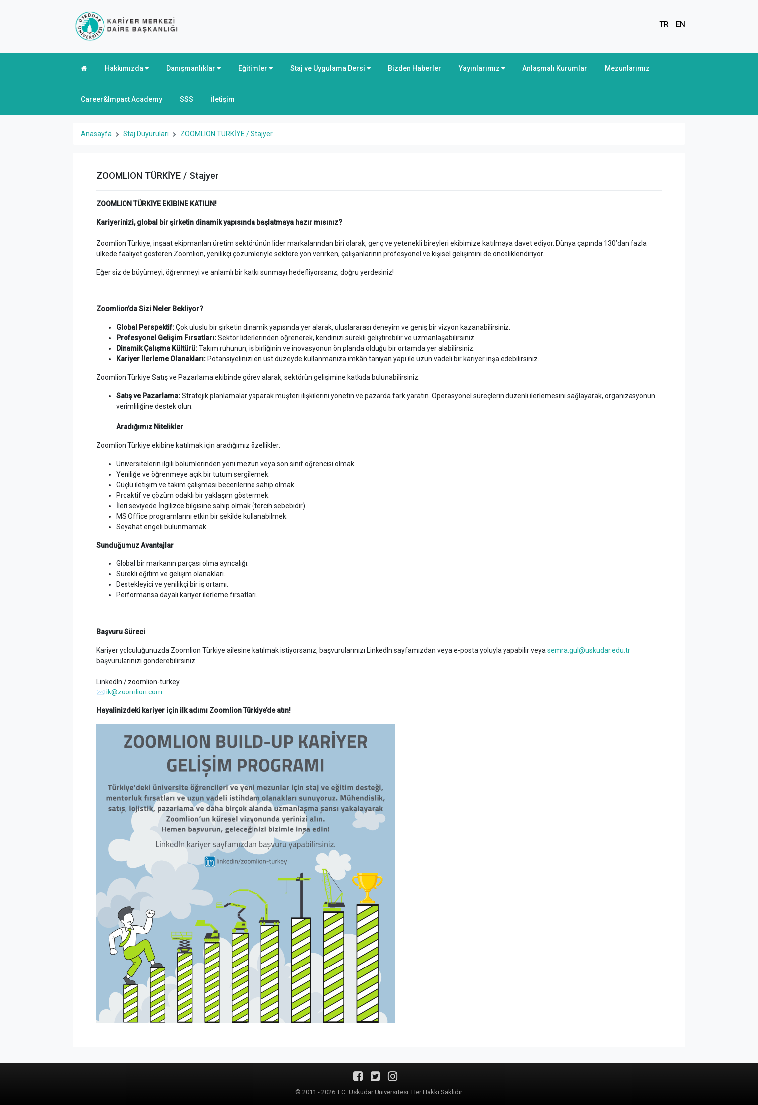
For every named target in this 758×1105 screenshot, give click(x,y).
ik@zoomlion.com (134, 692)
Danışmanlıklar (193, 68)
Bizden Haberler (414, 68)
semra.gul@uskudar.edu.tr (588, 650)
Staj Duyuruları (146, 134)
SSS (186, 99)
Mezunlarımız (627, 68)
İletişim (223, 99)
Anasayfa (96, 134)
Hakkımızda (127, 68)
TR (664, 24)
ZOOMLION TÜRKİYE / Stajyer (226, 134)
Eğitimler (255, 68)
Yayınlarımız (482, 68)
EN (680, 24)
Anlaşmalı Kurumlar (554, 68)
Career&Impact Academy (121, 99)
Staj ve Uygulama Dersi (330, 68)
